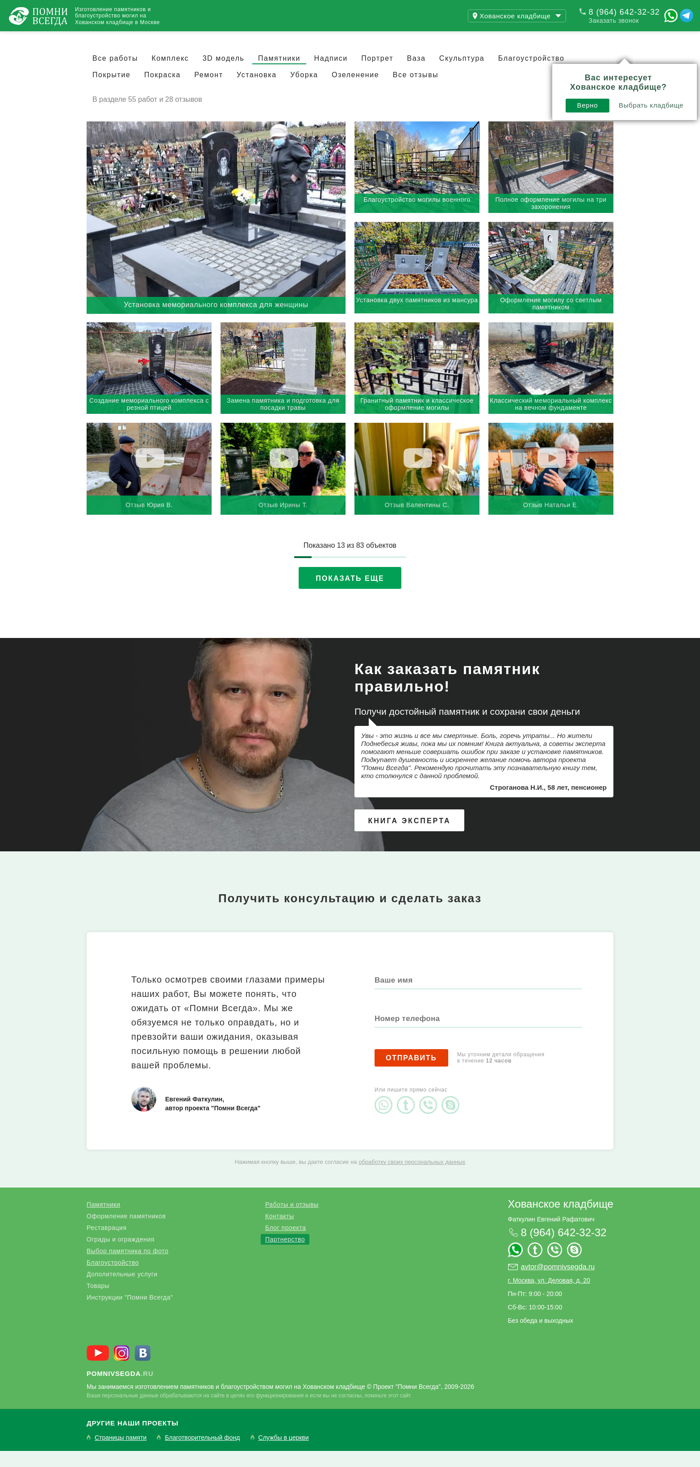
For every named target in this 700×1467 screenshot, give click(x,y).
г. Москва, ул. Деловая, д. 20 (549, 1296)
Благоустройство (113, 1278)
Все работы (115, 74)
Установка (257, 91)
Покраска (162, 91)
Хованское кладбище (560, 1220)
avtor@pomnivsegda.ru (558, 1283)
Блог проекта (285, 1243)
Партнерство (285, 1255)
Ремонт (208, 91)
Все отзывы (415, 91)
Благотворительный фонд (202, 1453)
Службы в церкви (283, 1453)
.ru (120, 1389)
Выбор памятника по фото (127, 1267)
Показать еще (350, 594)
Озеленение (355, 91)
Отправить (411, 1074)
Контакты (236, 39)
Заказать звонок (614, 20)
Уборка (304, 91)
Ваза (416, 74)
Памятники (279, 74)
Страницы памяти (120, 1453)
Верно (455, 70)
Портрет (377, 74)
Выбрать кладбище (519, 70)
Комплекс (170, 74)
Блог (183, 39)
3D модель (224, 74)
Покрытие (111, 91)
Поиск (657, 39)
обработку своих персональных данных (411, 1178)
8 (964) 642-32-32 (624, 12)
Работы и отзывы (111, 39)
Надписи (331, 74)
